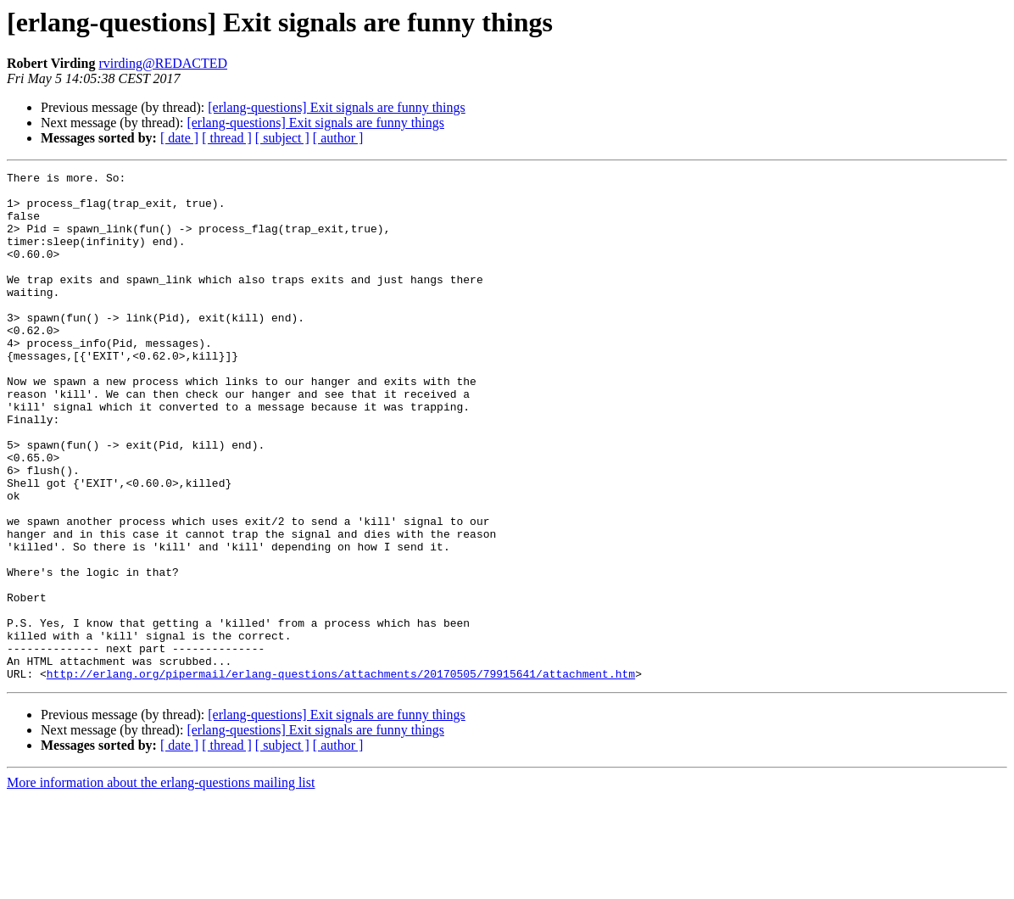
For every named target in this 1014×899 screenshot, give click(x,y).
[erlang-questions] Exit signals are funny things (336, 107)
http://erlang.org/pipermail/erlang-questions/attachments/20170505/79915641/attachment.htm (341, 775)
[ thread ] (227, 138)
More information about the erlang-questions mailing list (161, 884)
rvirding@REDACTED (162, 63)
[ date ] (179, 138)
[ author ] (338, 138)
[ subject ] (282, 138)
